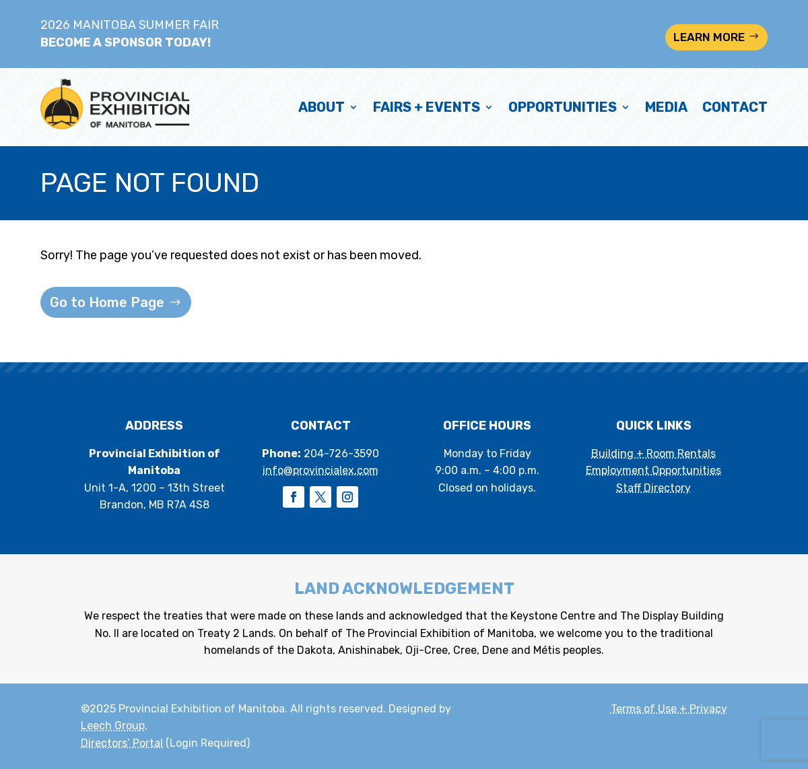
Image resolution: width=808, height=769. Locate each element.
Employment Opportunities (653, 470)
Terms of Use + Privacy (669, 708)
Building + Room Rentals (653, 453)
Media (666, 107)
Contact (735, 107)
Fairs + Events (426, 107)
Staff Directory (653, 487)
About (321, 107)
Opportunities (562, 107)
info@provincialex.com (320, 470)
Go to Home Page (107, 302)
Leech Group (113, 725)
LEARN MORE (709, 37)
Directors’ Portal (122, 743)
